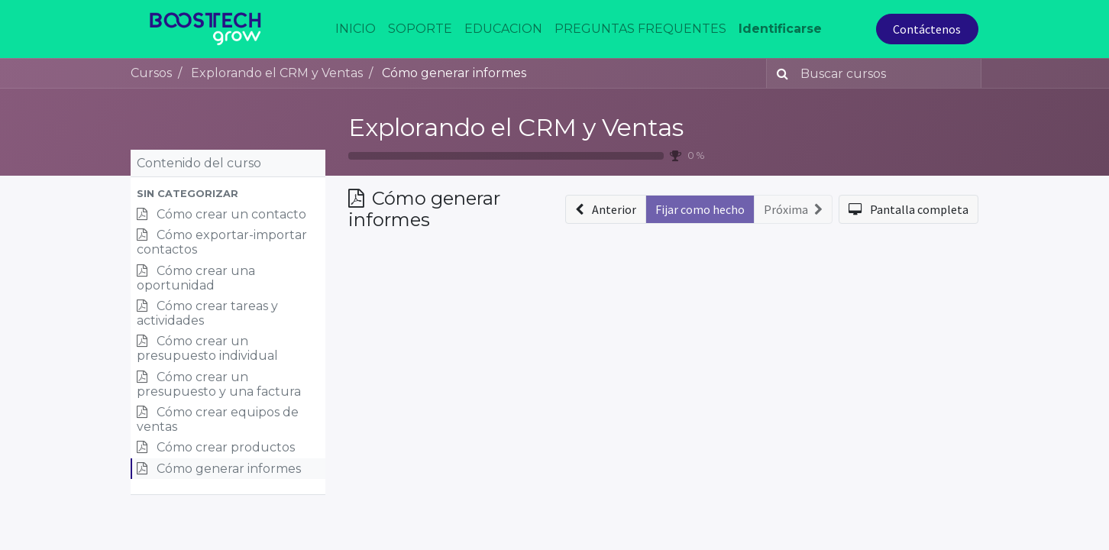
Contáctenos (927, 29)
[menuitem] (355, 29)
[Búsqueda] (779, 73)
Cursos (151, 73)
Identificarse (780, 28)
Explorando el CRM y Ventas (516, 127)
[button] (228, 193)
